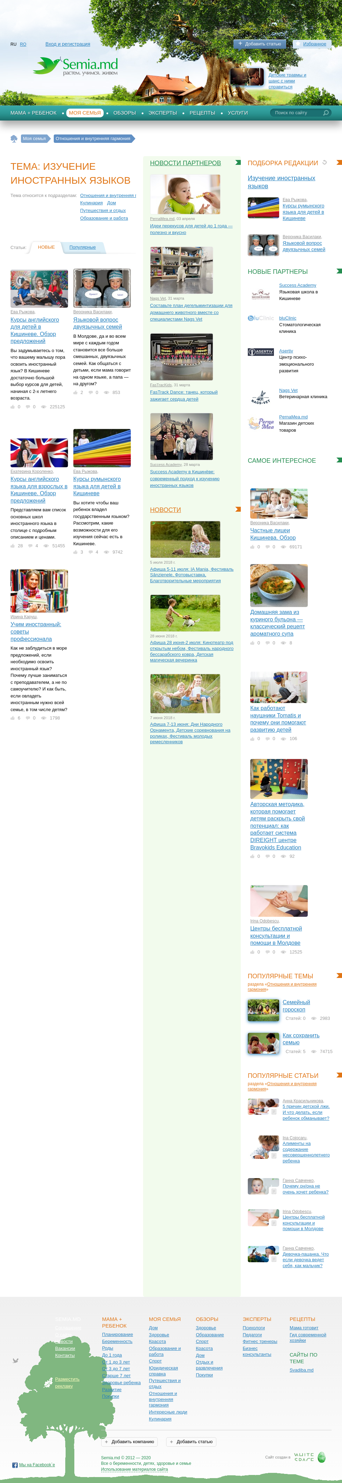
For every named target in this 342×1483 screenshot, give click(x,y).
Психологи (254, 1327)
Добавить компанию (132, 1441)
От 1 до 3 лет (116, 1362)
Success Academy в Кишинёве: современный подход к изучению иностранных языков (185, 478)
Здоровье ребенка (121, 1382)
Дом (111, 202)
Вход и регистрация (67, 44)
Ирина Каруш (23, 616)
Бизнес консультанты (257, 1351)
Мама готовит (304, 1327)
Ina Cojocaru (294, 1137)
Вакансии (65, 1348)
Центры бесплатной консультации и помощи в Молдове (276, 936)
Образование (210, 1334)
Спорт (155, 1361)
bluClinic (287, 318)
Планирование (117, 1334)
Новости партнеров (185, 163)
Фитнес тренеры (260, 1341)
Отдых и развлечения (209, 1365)
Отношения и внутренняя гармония (117, 195)
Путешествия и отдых (103, 210)
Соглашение (68, 1327)
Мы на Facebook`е (37, 1464)
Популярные (82, 247)
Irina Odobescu (264, 921)
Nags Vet (158, 298)
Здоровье (159, 1334)
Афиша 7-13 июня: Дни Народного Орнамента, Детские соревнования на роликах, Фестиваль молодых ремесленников (190, 733)
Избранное (314, 43)
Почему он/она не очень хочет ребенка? (305, 1189)
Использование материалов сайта (134, 1469)
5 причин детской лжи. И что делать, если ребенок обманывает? (306, 1112)
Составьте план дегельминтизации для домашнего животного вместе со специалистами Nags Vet (191, 312)
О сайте (63, 1334)
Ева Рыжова (22, 311)
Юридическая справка (163, 1370)
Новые (46, 247)
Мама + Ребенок (33, 113)
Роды (107, 1348)
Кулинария (91, 202)
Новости (165, 509)
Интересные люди (168, 1412)
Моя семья (85, 113)
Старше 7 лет (116, 1375)
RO (23, 44)
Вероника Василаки (92, 311)
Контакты (65, 1355)
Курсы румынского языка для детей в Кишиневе (97, 486)
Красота (157, 1341)
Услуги (238, 113)
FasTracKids (161, 385)
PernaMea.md (162, 219)
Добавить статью (263, 43)
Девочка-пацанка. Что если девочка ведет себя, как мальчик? (306, 1259)
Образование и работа (104, 218)
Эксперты (163, 113)
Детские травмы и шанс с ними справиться (287, 80)
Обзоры (124, 113)
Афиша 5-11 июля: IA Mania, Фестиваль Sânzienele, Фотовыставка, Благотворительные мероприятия (191, 575)
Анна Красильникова (303, 1100)
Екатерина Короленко (31, 471)
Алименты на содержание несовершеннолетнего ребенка (306, 1152)
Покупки (110, 1396)
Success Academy (165, 464)
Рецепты (202, 113)
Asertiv (286, 350)
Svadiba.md (302, 1370)
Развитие (111, 1389)
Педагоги (252, 1334)
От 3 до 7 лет (116, 1368)
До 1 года (112, 1355)
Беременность (117, 1341)
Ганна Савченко (298, 1180)
